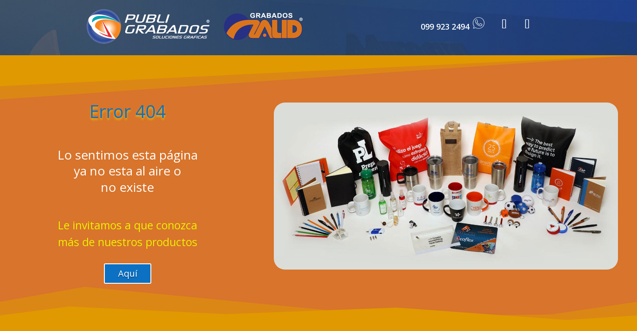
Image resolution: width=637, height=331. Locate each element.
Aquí (127, 273)
